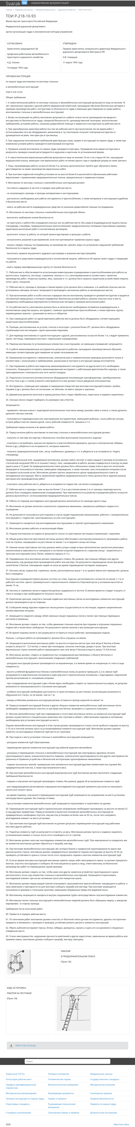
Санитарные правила (101, 1093)
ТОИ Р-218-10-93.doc (25, 1045)
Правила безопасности (102, 1098)
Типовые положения (58, 1073)
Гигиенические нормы (59, 1079)
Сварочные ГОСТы (15, 1073)
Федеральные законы (101, 1073)
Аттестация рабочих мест (19, 1079)
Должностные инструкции (103, 1112)
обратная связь (121, 1124)
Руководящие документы (61, 1093)
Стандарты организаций (18, 1112)
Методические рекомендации (21, 1093)
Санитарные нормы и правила (63, 1112)
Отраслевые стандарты (18, 1104)
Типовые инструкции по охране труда (25, 1098)
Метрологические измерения (63, 1084)
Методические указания (102, 1084)
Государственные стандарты (104, 1079)
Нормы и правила (57, 1098)
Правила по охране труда (103, 1104)
